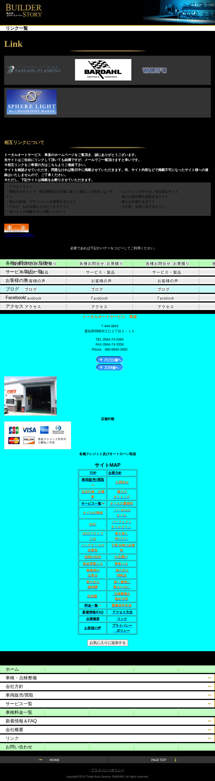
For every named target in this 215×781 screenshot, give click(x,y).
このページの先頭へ (19, 235)
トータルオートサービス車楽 (21, 9)
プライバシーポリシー (107, 770)
